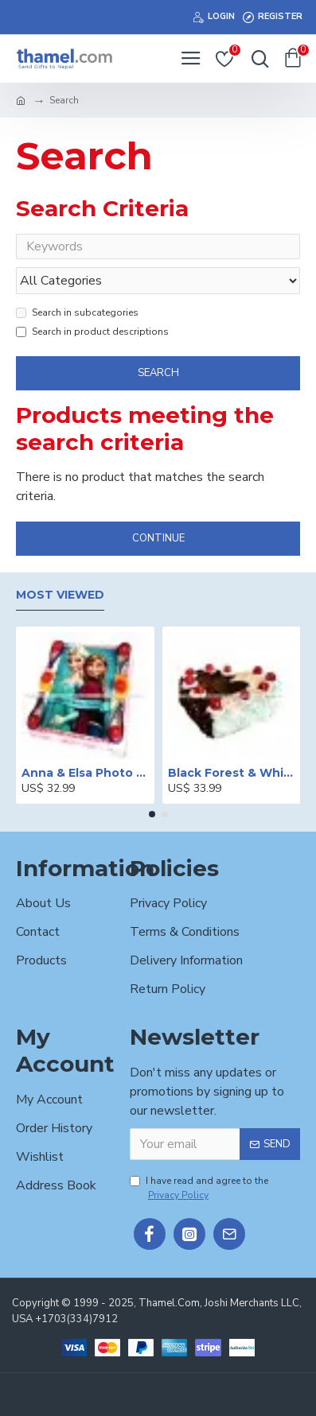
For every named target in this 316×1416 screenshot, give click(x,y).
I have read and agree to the (199, 1188)
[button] (152, 814)
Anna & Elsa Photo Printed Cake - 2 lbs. (85, 773)
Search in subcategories (77, 312)
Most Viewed (60, 595)
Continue (158, 538)
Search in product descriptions (92, 331)
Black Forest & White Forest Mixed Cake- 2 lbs (231, 773)
